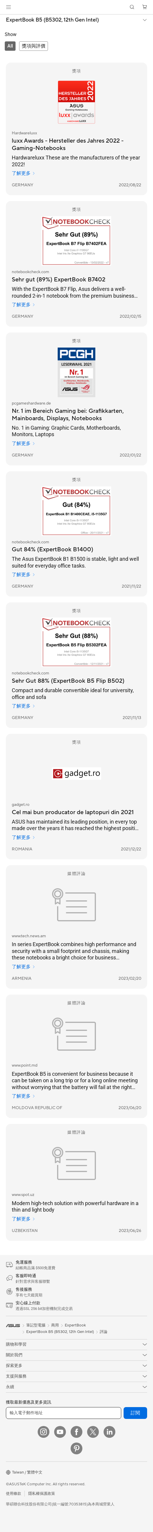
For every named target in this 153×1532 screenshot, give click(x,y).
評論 (103, 1331)
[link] (76, 7)
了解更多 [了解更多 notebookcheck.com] (23, 305)
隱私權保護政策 (41, 1493)
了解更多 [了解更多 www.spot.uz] (23, 1219)
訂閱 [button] (135, 1413)
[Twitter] (93, 1432)
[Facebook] (76, 1432)
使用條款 (13, 1493)
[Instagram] (43, 1432)
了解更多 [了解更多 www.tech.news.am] (23, 967)
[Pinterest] (76, 1448)
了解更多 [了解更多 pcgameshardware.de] (23, 443)
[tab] (10, 46)
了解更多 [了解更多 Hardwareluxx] (23, 173)
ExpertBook (75, 1325)
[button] (8, 7)
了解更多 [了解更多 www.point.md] (23, 1096)
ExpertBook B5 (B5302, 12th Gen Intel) (52, 20)
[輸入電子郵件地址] (63, 1413)
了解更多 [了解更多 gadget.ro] (23, 837)
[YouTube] (60, 1432)
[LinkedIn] (109, 1432)
